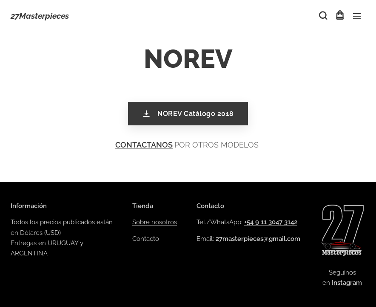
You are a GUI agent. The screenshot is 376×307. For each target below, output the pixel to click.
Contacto (145, 239)
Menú (357, 16)
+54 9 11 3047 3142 (270, 222)
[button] (322, 15)
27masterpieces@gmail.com (258, 239)
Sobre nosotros (154, 222)
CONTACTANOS (144, 144)
